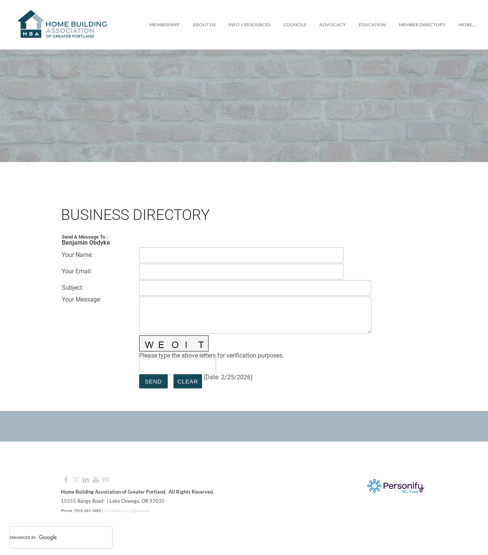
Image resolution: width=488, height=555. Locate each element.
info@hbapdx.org (118, 510)
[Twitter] (76, 479)
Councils (294, 24)
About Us (204, 24)
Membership (164, 24)
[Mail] (106, 479)
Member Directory (422, 24)
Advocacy (332, 24)
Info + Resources (249, 24)
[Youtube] (96, 479)
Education (372, 24)
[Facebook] (66, 479)
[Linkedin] (86, 479)
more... (467, 24)
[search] (51, 537)
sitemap (142, 510)
